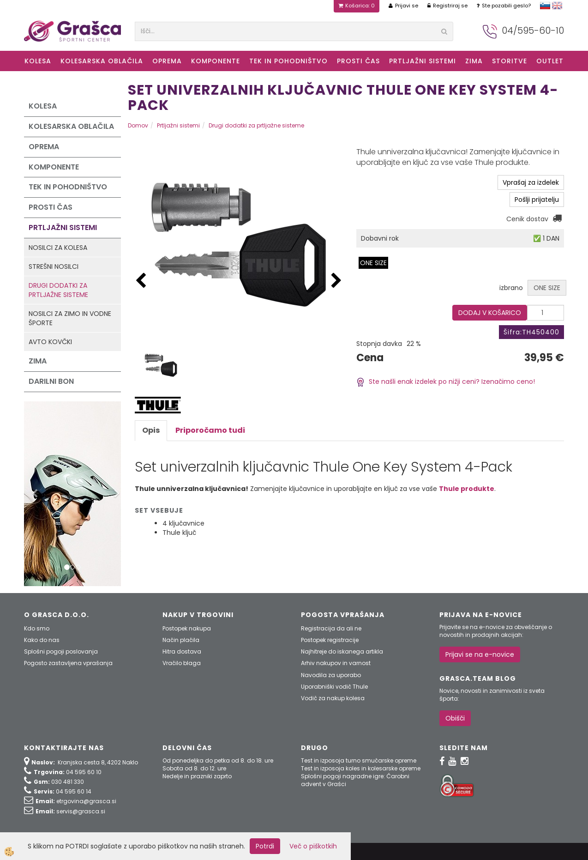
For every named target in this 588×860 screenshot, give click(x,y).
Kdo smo (36, 628)
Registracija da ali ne (331, 628)
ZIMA (474, 61)
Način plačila (180, 640)
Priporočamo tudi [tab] (210, 430)
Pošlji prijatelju (537, 199)
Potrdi (265, 846)
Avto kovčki (50, 341)
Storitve (509, 61)
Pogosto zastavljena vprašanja (68, 663)
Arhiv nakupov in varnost (336, 663)
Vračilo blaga (181, 663)
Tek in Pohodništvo (288, 61)
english (557, 5)
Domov (138, 125)
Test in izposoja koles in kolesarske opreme (360, 768)
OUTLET (550, 61)
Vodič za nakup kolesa (333, 698)
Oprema (167, 61)
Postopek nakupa (186, 628)
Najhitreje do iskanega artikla (342, 651)
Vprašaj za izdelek (531, 182)
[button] (336, 281)
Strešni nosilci (53, 266)
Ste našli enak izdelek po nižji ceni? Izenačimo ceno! (445, 381)
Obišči (455, 718)
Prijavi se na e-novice (479, 654)
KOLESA (37, 61)
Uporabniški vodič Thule (334, 686)
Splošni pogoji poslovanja (61, 651)
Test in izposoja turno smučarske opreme (358, 760)
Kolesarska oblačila (101, 61)
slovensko (545, 5)
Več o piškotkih (313, 846)
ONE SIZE (373, 262)
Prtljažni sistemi (422, 61)
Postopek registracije (330, 640)
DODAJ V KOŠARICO (489, 312)
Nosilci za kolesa (58, 247)
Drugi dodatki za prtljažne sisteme (58, 290)
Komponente (215, 61)
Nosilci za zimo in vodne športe (70, 318)
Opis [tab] (151, 430)
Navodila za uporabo (331, 675)
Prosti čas (358, 61)
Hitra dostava (181, 651)
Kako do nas (42, 640)
